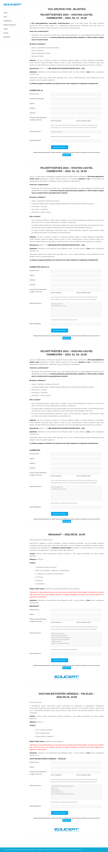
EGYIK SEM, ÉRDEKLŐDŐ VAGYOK (76, 794)
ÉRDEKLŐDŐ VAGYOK (76, 306)
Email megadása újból (83, 120)
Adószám (33, 284)
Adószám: (33, 113)
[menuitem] (12, 13)
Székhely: (33, 108)
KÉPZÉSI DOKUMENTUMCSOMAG (76, 786)
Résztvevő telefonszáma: (37, 98)
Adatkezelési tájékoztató (65, 849)
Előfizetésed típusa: (36, 303)
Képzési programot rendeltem (76, 639)
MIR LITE (76, 788)
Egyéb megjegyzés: (35, 140)
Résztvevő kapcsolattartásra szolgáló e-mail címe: (38, 119)
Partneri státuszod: (36, 131)
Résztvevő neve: (35, 94)
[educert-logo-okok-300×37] (12, 4)
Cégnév (32, 275)
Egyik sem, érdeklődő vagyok (76, 643)
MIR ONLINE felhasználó (76, 636)
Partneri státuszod (36, 633)
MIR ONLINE (76, 790)
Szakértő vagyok (76, 641)
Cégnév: (33, 103)
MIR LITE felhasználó (76, 634)
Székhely (33, 280)
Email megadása (56, 120)
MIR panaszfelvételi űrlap (76, 849)
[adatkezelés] (66, 154)
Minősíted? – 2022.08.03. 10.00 (66, 534)
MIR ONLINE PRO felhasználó (76, 637)
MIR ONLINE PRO (76, 304)
